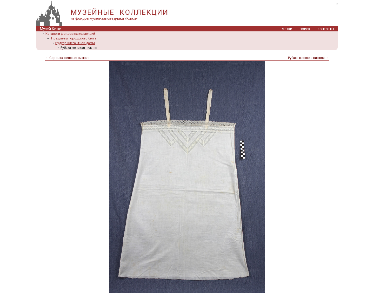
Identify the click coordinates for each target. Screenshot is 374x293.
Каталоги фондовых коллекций (70, 34)
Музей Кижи (50, 29)
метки (287, 29)
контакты (326, 29)
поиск (305, 29)
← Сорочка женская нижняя (67, 58)
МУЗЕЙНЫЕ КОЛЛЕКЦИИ (119, 12)
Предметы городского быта (73, 38)
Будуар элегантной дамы (75, 43)
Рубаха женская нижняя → (308, 58)
